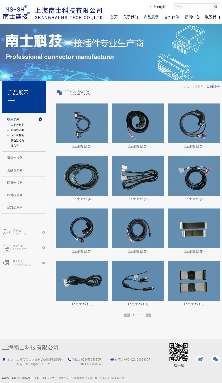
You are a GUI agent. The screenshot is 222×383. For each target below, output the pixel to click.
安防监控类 (17, 140)
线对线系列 (14, 207)
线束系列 (13, 119)
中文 (153, 6)
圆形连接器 (14, 182)
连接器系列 (14, 170)
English (162, 6)
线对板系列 (14, 195)
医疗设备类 (17, 135)
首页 (114, 17)
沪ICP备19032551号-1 (113, 378)
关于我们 (130, 17)
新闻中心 (192, 17)
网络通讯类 (17, 130)
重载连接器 (14, 157)
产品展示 (151, 17)
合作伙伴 (171, 17)
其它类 (15, 145)
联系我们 (212, 17)
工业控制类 (17, 124)
